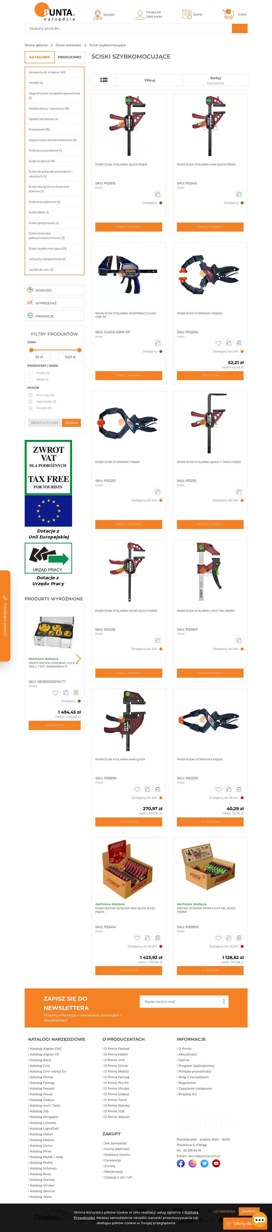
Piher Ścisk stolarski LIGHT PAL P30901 (205, 610)
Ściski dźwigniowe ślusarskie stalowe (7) (49, 189)
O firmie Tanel (115, 1100)
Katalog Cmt (40, 1066)
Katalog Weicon (42, 1191)
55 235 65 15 (191, 1150)
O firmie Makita (116, 1071)
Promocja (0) (45, 395)
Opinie (184, 1060)
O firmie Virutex (116, 1089)
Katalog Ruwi (40, 1174)
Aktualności (188, 1054)
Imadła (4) (36, 82)
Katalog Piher (40, 1151)
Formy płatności (117, 1149)
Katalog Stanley (42, 1180)
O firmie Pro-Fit (116, 1083)
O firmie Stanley (117, 1106)
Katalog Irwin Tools (45, 1106)
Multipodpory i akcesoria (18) (49, 108)
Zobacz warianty (129, 227)
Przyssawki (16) (39, 129)
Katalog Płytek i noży (46, 1157)
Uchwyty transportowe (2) (47, 259)
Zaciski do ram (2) (41, 269)
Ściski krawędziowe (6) (44, 202)
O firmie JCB (114, 1111)
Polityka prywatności (195, 1071)
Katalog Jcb (39, 1111)
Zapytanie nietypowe (195, 1089)
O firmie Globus (116, 1094)
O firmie (185, 1049)
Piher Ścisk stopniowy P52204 (199, 313)
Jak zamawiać (115, 1143)
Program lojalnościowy (196, 1066)
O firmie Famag (116, 1077)
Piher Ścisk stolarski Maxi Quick (120, 759)
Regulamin (187, 1083)
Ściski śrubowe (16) (42, 161)
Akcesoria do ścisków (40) (47, 72)
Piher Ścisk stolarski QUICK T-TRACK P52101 (208, 462)
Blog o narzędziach (194, 1077)
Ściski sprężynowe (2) (44, 223)
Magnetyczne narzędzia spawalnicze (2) (54, 95)
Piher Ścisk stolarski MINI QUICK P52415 (206, 164)
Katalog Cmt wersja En (48, 1071)
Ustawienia (224, 1211)
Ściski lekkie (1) (39, 212)
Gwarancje (112, 1160)
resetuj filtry (44, 423)
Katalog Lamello (43, 1123)
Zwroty (109, 1166)
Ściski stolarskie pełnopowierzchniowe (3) (47, 236)
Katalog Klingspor (44, 1117)
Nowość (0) (44, 408)
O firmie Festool (116, 1049)
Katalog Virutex (42, 1185)
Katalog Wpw (41, 1197)
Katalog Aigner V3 (44, 1054)
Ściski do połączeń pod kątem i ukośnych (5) (50, 174)
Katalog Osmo (41, 1146)
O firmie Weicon (117, 1117)
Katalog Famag (42, 1083)
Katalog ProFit (41, 1163)
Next (78, 659)
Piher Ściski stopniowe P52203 (199, 759)
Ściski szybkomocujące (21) (48, 248)
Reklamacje (113, 1172)
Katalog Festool (42, 1089)
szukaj (71, 423)
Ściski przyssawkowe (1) (45, 150)
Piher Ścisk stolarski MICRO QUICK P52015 (126, 610)
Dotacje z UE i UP (118, 1177)
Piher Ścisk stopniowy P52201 (117, 462)
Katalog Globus (42, 1100)
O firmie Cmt (114, 1060)
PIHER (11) (43, 373)
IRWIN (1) (42, 379)
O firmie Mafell (116, 1054)
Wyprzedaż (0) (46, 401)
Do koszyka (55, 725)
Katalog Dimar (41, 1077)
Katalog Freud (41, 1094)
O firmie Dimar (116, 1066)
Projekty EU (188, 1094)
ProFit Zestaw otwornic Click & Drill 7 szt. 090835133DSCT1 (53, 664)
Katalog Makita (42, 1140)
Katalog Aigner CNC (46, 1049)
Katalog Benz (40, 1060)
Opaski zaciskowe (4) (43, 119)
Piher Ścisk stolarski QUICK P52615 (121, 164)
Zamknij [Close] (249, 1211)
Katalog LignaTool (44, 1129)
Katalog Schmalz (43, 1168)
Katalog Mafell (41, 1134)
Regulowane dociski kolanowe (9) (52, 140)
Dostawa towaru (117, 1155)
